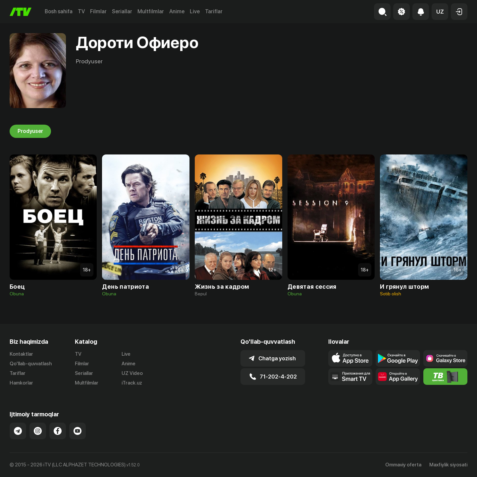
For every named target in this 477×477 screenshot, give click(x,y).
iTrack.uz (132, 383)
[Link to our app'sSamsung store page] (445, 358)
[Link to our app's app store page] (350, 358)
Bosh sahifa (59, 11)
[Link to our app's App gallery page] (398, 376)
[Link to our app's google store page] (398, 358)
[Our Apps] (350, 376)
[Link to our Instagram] (37, 431)
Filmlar (98, 11)
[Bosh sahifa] (20, 11)
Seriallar (122, 11)
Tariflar (214, 11)
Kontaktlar (21, 354)
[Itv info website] (445, 376)
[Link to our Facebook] (57, 431)
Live (195, 11)
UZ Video (132, 373)
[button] (440, 11)
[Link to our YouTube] (77, 431)
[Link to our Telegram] (18, 431)
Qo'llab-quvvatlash (31, 364)
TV (81, 11)
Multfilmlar (150, 11)
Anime (177, 11)
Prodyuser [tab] (30, 131)
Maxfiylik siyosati (448, 465)
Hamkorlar (21, 383)
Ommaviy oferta (403, 465)
